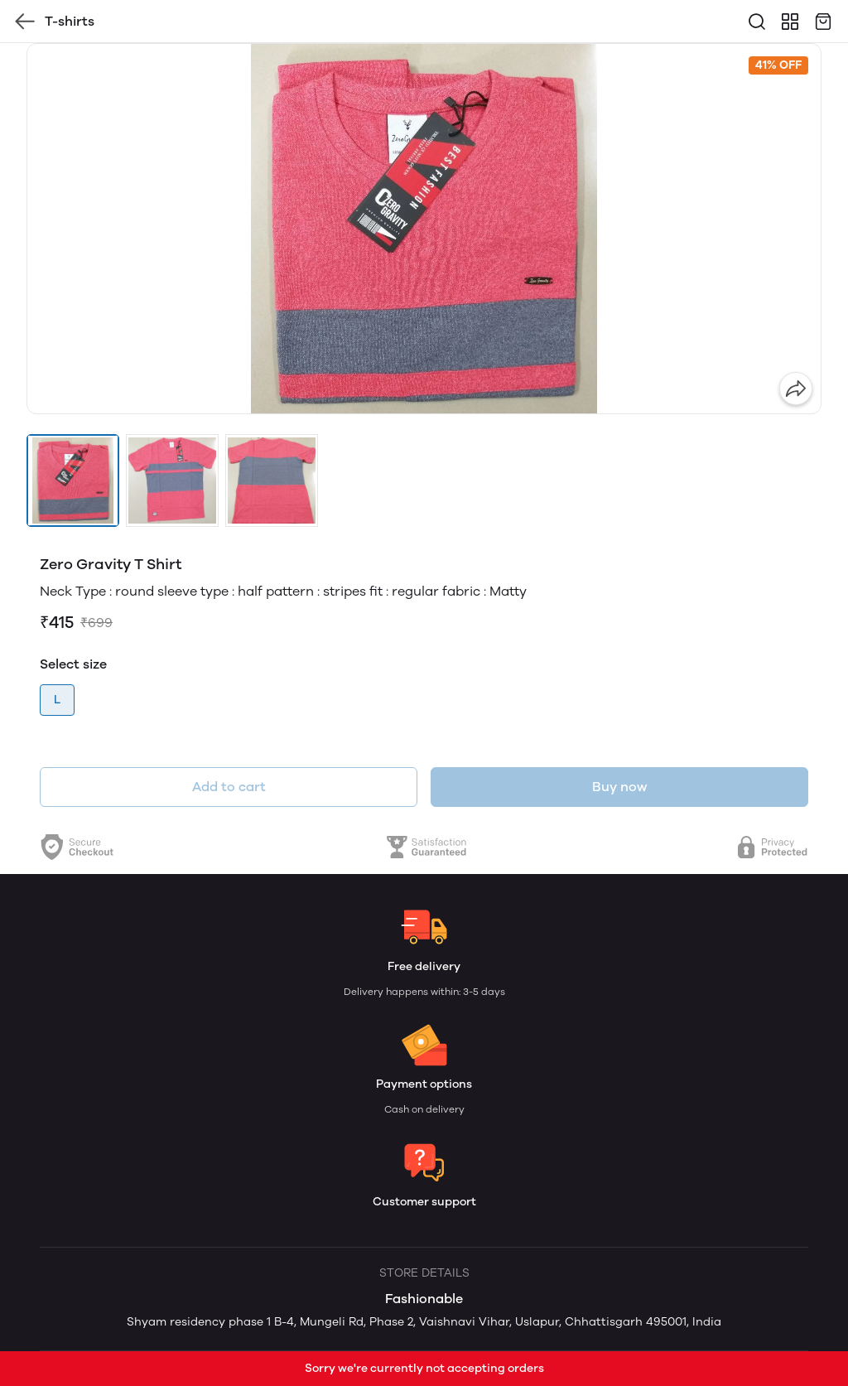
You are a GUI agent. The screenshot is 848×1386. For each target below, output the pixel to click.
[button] (72, 480)
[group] (424, 228)
